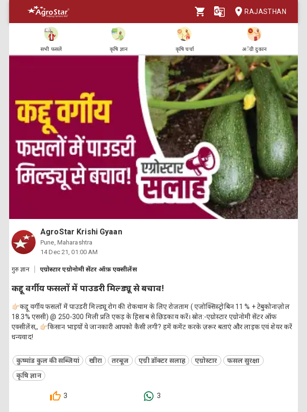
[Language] (219, 11)
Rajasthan (257, 12)
